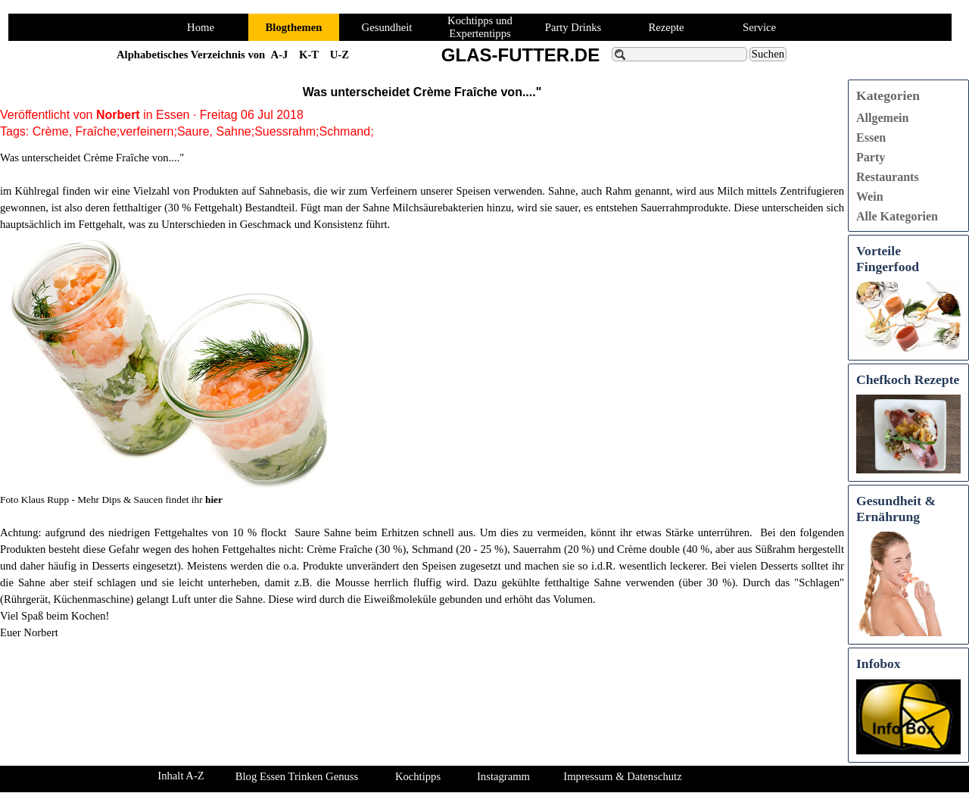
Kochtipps (418, 776)
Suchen (768, 54)
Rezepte (666, 27)
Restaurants (887, 176)
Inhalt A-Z (180, 776)
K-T (309, 54)
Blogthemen (294, 27)
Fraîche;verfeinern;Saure (143, 131)
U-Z (339, 54)
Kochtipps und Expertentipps (480, 26)
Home (200, 27)
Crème (51, 131)
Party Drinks (573, 27)
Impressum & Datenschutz (622, 776)
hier (214, 499)
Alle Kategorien (897, 216)
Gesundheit (387, 27)
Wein (869, 196)
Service (759, 27)
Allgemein (882, 117)
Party (870, 157)
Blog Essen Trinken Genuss (296, 776)
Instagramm (503, 776)
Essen (871, 137)
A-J (279, 54)
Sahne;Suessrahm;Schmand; (294, 131)
